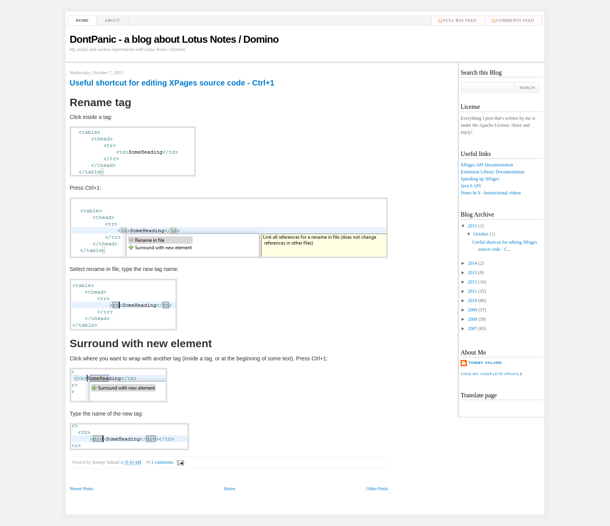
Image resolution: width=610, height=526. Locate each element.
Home (82, 20)
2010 (472, 300)
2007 (472, 328)
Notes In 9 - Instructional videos (491, 193)
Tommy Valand (485, 363)
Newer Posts (81, 488)
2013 (472, 272)
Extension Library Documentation (492, 172)
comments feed (515, 20)
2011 (472, 291)
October (481, 234)
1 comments (162, 462)
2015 (472, 226)
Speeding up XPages (480, 179)
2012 (472, 282)
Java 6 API (471, 186)
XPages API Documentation (487, 165)
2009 (472, 310)
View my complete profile (491, 374)
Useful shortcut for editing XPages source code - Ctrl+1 (172, 83)
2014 (472, 263)
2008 (472, 319)
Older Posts (377, 488)
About (112, 20)
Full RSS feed (459, 20)
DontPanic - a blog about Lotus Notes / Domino (174, 39)
